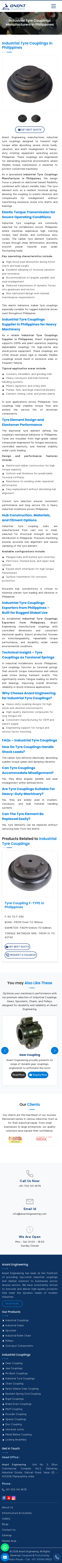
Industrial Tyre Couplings (18, 1378)
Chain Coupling (12, 1383)
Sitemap (7, 1535)
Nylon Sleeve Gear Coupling (20, 1388)
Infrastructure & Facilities (17, 1513)
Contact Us (9, 1529)
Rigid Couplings (13, 1398)
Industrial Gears (13, 1325)
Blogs (5, 1524)
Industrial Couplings (15, 1320)
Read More (19, 1074)
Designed (27, 1555)
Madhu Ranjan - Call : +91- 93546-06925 (30, 1559)
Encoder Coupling (14, 1414)
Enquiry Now (38, 1074)
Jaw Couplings (12, 1368)
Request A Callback (21, 955)
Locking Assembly (14, 1439)
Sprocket (9, 1330)
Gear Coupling (12, 1363)
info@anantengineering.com (30, 1213)
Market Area (9, 1541)
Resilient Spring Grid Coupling (21, 1393)
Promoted (40, 1555)
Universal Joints (13, 1429)
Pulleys (7, 1340)
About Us (7, 1507)
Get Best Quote (29, 129)
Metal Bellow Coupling (17, 1434)
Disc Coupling (12, 1424)
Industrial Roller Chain (16, 1335)
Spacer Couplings (14, 1419)
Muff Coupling (12, 1409)
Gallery (6, 1518)
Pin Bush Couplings (15, 1373)
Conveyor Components (17, 1345)
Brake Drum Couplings (17, 1403)
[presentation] (5, 1050)
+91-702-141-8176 (30, 1185)
